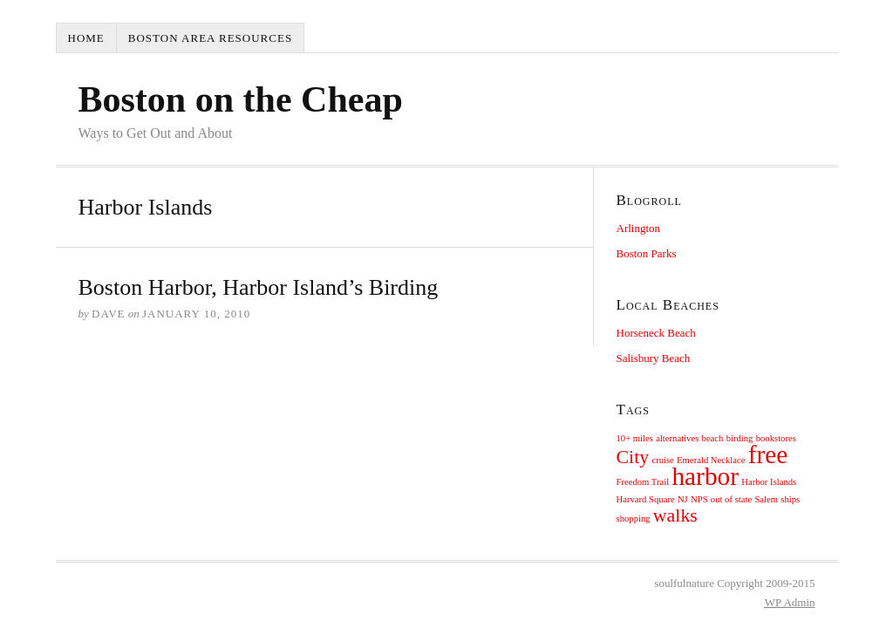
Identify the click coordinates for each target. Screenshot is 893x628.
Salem (766, 499)
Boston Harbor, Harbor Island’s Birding (258, 287)
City (633, 457)
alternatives (677, 438)
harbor (705, 476)
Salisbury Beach (654, 358)
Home (86, 37)
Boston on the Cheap (240, 99)
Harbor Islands (768, 482)
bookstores (776, 438)
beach (713, 438)
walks (675, 515)
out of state (731, 499)
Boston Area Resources (210, 37)
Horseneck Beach (656, 332)
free (768, 454)
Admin (790, 602)
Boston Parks (647, 253)
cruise (662, 460)
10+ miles (635, 438)
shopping (634, 518)
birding (739, 438)
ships (790, 499)
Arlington (639, 228)
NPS (699, 499)
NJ (683, 499)
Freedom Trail (643, 482)
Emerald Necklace (711, 460)
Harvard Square (646, 499)
